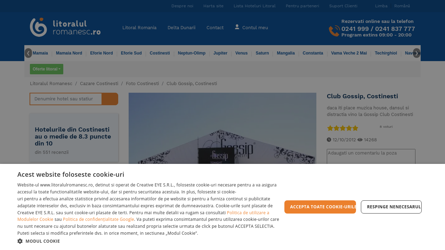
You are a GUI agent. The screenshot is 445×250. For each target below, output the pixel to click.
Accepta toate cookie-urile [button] (323, 207)
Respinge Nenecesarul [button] (394, 207)
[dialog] (222, 207)
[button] (149, 241)
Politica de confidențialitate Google (98, 219)
